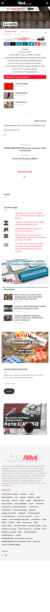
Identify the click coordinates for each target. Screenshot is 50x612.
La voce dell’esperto (8, 516)
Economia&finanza (21, 503)
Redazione (36, 541)
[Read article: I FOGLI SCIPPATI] (9, 86)
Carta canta (5, 500)
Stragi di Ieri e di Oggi (9, 529)
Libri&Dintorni (36, 519)
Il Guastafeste (6, 510)
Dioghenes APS (38, 500)
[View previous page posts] (23, 113)
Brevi (38, 497)
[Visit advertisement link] (25, 9)
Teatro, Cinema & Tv (25, 529)
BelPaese (31, 497)
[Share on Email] (37, 44)
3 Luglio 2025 (19, 105)
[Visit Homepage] (24, 3)
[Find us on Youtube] (6, 555)
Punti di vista (27, 522)
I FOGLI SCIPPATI (21, 84)
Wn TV (44, 529)
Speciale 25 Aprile (20, 526)
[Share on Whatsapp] (25, 44)
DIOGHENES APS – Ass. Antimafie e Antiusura (17, 538)
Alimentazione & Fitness (10, 494)
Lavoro (37, 516)
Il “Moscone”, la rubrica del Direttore (14, 507)
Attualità (23, 497)
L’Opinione (21, 513)
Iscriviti (9, 391)
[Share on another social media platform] (43, 44)
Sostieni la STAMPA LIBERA (11, 544)
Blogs (20, 532)
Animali (31, 494)
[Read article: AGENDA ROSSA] (9, 95)
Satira (36, 522)
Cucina (21, 500)
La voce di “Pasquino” (24, 516)
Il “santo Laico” (33, 507)
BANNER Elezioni (7, 535)
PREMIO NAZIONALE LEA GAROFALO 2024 (16, 541)
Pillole (19, 522)
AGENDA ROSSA (21, 93)
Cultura (28, 500)
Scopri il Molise (7, 526)
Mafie (44, 519)
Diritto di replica (7, 503)
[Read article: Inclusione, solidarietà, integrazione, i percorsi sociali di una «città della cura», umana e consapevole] (8, 318)
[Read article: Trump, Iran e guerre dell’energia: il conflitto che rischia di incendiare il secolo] (8, 308)
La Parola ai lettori (34, 513)
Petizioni (11, 522)
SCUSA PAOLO (20, 102)
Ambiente (23, 494)
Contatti (18, 535)
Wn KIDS (37, 529)
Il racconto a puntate (20, 510)
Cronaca (14, 500)
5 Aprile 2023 (24, 31)
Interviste (32, 510)
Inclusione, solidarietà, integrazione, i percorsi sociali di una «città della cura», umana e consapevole (28, 318)
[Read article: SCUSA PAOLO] (9, 104)
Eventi (31, 503)
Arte (16, 497)
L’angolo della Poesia (9, 513)
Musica (4, 522)
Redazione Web (11, 31)
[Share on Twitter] (13, 44)
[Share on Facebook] (6, 44)
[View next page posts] (27, 113)
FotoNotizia (39, 503)
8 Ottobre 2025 (20, 95)
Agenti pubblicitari (30, 532)
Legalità (4, 519)
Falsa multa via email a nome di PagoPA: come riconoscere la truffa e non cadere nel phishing (29, 215)
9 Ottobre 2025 (20, 86)
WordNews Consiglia (9, 532)
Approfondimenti (7, 497)
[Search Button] (47, 3)
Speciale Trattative (34, 526)
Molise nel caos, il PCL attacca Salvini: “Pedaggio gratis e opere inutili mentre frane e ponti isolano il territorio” (30, 237)
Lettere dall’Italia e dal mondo (19, 519)
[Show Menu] (3, 3)
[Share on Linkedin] (19, 44)
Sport (45, 526)
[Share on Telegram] (31, 44)
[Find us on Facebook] (2, 555)
